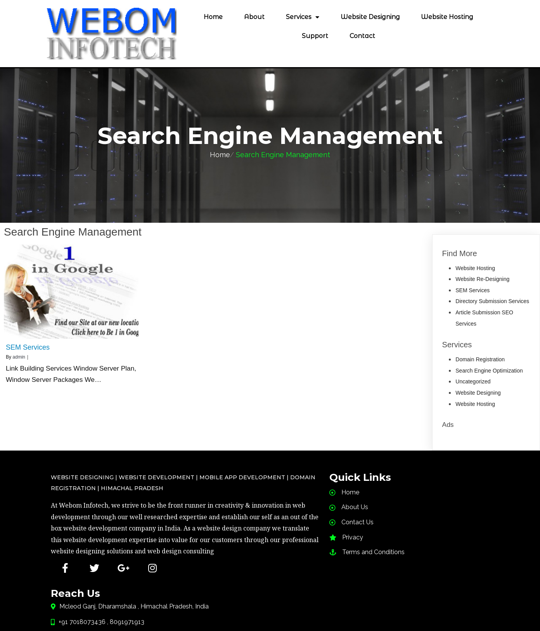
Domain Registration (480, 359)
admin (18, 356)
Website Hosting (475, 268)
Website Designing (477, 392)
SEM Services (472, 290)
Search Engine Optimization (489, 370)
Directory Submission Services (492, 301)
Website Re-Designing (482, 279)
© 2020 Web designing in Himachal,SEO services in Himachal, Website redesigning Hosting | (270, 598)
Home (220, 154)
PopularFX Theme (270, 610)
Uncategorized (472, 381)
